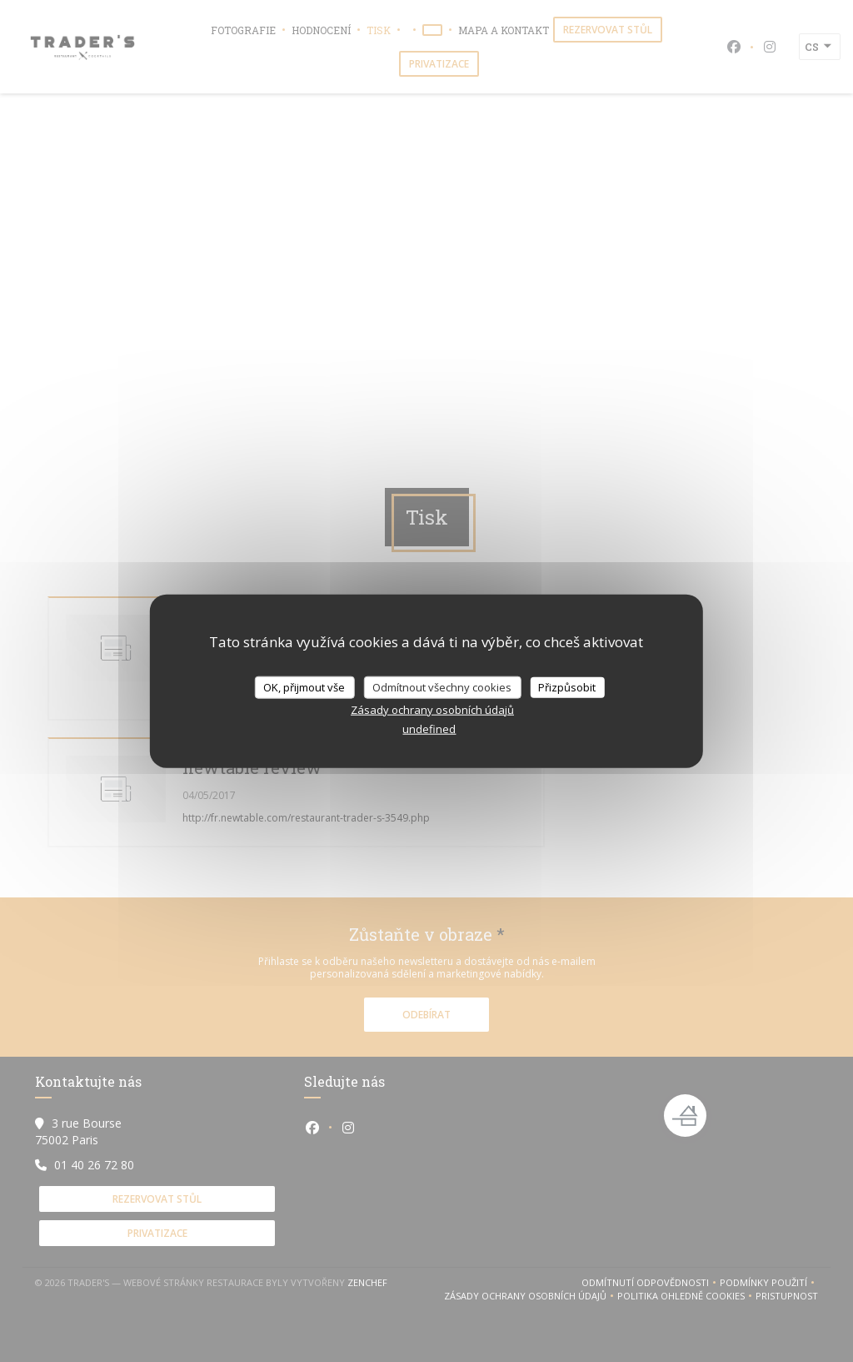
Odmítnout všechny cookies (441, 686)
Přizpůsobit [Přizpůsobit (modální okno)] (567, 686)
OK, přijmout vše (304, 686)
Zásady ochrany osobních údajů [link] (432, 709)
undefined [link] (429, 728)
